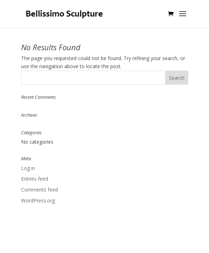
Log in (28, 168)
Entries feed (34, 178)
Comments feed (39, 189)
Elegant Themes (89, 234)
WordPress (157, 234)
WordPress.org (38, 200)
